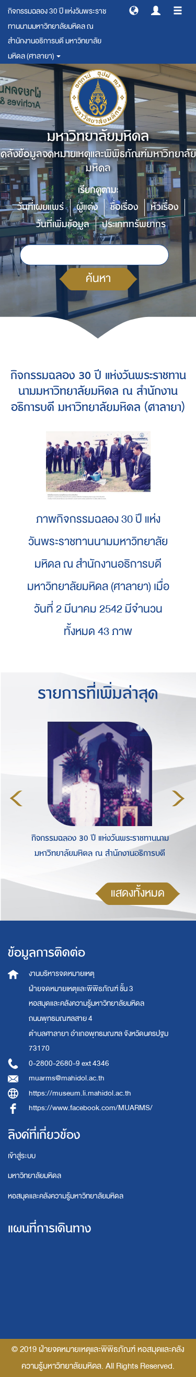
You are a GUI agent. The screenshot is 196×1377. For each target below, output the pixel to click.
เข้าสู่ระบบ (22, 1155)
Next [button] (178, 798)
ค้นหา (98, 278)
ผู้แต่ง (87, 207)
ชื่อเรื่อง (124, 207)
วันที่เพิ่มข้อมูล (62, 224)
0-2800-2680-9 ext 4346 (69, 1063)
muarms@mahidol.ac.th (67, 1078)
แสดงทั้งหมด (138, 893)
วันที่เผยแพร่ (40, 207)
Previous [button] (16, 798)
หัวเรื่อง (164, 207)
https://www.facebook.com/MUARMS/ (91, 1107)
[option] (97, 796)
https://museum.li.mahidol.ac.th (80, 1093)
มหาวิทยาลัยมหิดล (34, 1175)
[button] (133, 10)
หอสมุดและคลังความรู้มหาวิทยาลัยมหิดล (65, 1196)
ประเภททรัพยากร (134, 224)
